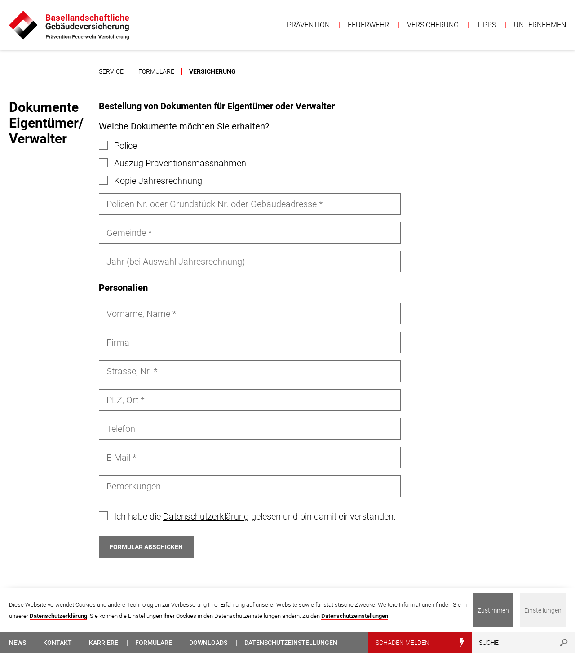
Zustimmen (493, 610)
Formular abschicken (146, 547)
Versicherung (433, 25)
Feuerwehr (368, 25)
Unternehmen (540, 25)
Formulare (156, 71)
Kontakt (57, 643)
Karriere (103, 643)
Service (111, 71)
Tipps (486, 25)
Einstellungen (543, 610)
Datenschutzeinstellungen (354, 616)
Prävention (308, 25)
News (17, 643)
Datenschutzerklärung (206, 516)
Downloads (208, 643)
